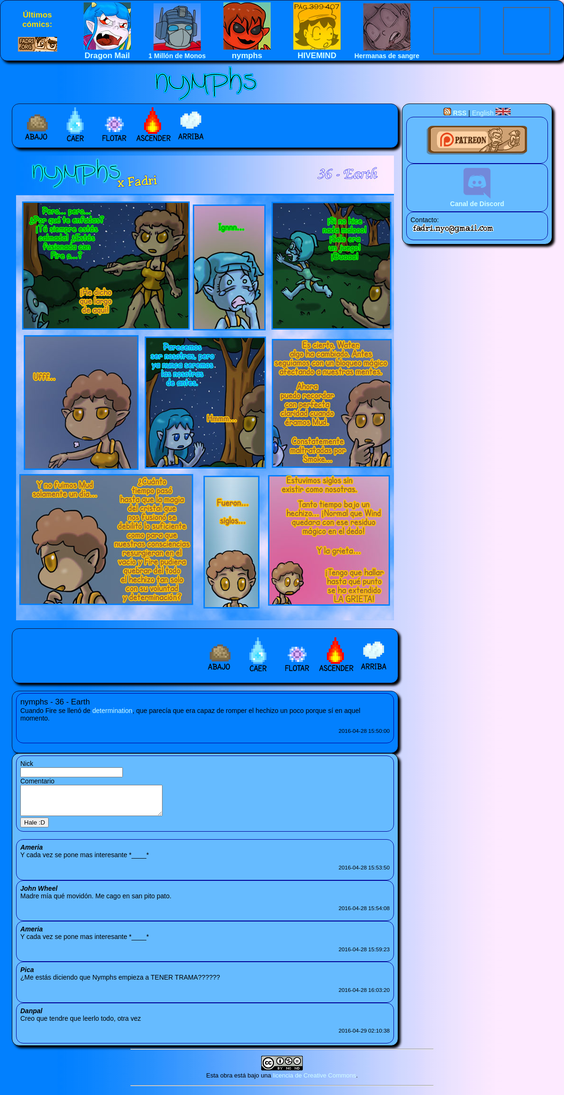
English (491, 113)
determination (113, 710)
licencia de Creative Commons (314, 1081)
